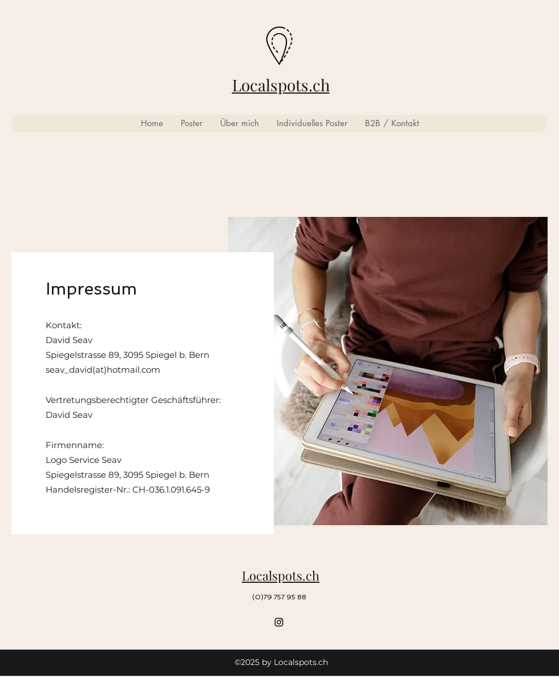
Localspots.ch (281, 84)
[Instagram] (279, 622)
